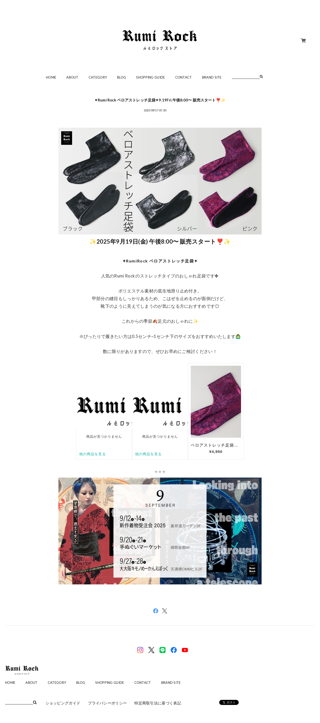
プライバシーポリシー (107, 703)
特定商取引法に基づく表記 (157, 703)
